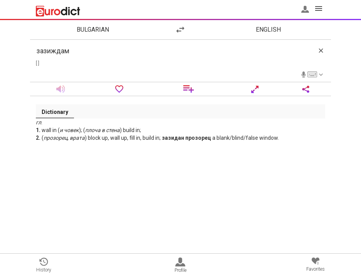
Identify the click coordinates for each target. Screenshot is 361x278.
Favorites (315, 265)
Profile (180, 265)
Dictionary (55, 112)
